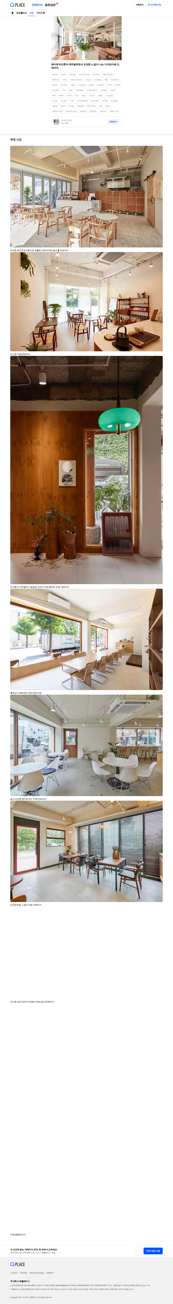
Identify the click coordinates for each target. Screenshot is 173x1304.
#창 (72, 101)
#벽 (54, 95)
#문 (76, 95)
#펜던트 (83, 111)
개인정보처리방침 (36, 1273)
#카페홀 (97, 80)
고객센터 (14, 1273)
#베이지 (103, 111)
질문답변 (51, 4)
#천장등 (80, 106)
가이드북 (40, 13)
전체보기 (113, 121)
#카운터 (104, 90)
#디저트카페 (84, 74)
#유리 (63, 106)
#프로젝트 (95, 101)
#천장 (113, 90)
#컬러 (73, 85)
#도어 (92, 95)
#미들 (105, 101)
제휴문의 (139, 5)
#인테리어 (115, 80)
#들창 (55, 106)
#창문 (100, 95)
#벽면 (61, 95)
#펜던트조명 (71, 111)
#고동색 (100, 85)
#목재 (117, 85)
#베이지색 (114, 111)
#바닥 (69, 95)
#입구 (84, 95)
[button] (159, 149)
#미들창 (114, 101)
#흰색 (55, 85)
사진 (31, 13)
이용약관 (23, 1273)
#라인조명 (91, 106)
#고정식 (64, 101)
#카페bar (79, 90)
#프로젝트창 (82, 101)
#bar (70, 90)
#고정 (55, 101)
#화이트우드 (108, 74)
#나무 (109, 85)
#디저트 (96, 74)
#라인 (107, 106)
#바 (64, 90)
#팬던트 (93, 111)
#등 (100, 106)
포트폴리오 (21, 13)
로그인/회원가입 (154, 5)
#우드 (65, 80)
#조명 (71, 106)
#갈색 (91, 85)
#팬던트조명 (58, 111)
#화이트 (56, 80)
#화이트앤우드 (77, 80)
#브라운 (82, 85)
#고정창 (109, 95)
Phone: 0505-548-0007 (80, 1285)
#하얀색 (64, 85)
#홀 (106, 80)
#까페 (63, 74)
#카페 (55, 74)
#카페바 (56, 90)
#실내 (88, 80)
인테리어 (37, 4)
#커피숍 (72, 74)
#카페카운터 (92, 90)
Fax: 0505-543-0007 (99, 1285)
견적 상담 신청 (153, 1251)
